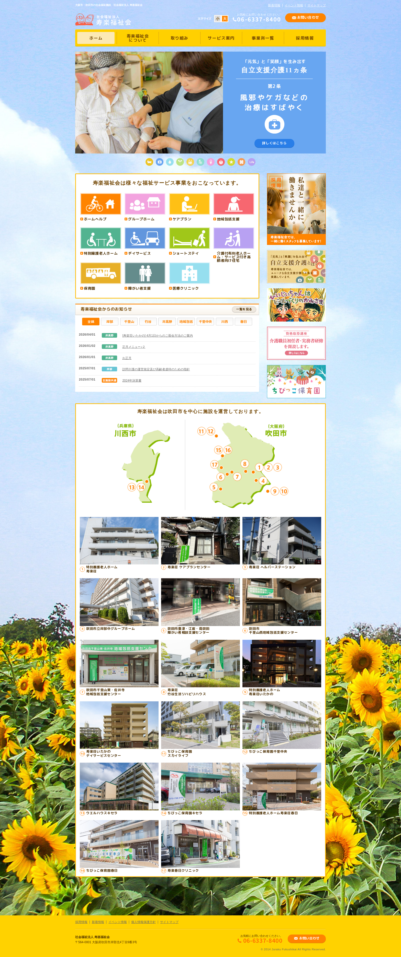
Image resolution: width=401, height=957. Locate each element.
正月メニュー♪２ (133, 347)
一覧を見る (244, 309)
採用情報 (81, 922)
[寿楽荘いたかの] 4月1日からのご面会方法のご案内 (157, 335)
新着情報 (274, 5)
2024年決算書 (131, 380)
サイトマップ (316, 5)
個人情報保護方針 (143, 922)
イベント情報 (294, 5)
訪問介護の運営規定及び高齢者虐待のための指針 (156, 369)
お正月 (126, 358)
